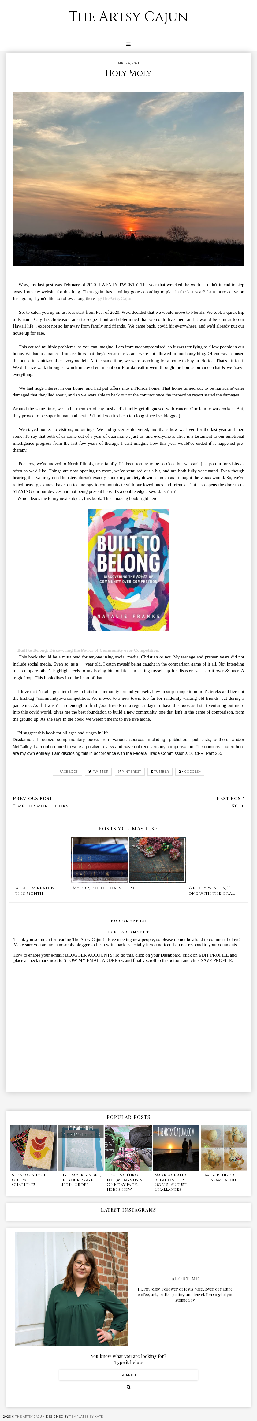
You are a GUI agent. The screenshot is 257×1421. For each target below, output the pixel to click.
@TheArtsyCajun (115, 298)
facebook (67, 771)
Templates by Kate (86, 1416)
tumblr (160, 771)
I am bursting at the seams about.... (221, 1177)
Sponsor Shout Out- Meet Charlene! (29, 1179)
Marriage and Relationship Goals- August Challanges (170, 1182)
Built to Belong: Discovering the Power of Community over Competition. (89, 650)
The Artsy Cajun (128, 17)
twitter (98, 771)
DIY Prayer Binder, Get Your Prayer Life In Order (80, 1179)
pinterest (129, 771)
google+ (190, 771)
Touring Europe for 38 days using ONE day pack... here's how (126, 1182)
